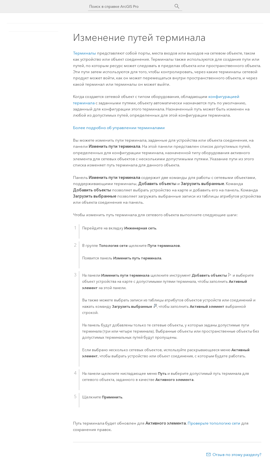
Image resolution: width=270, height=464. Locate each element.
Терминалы (84, 53)
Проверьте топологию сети (214, 423)
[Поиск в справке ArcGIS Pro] (130, 6)
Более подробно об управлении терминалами (119, 127)
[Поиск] (177, 6)
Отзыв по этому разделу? (237, 454)
